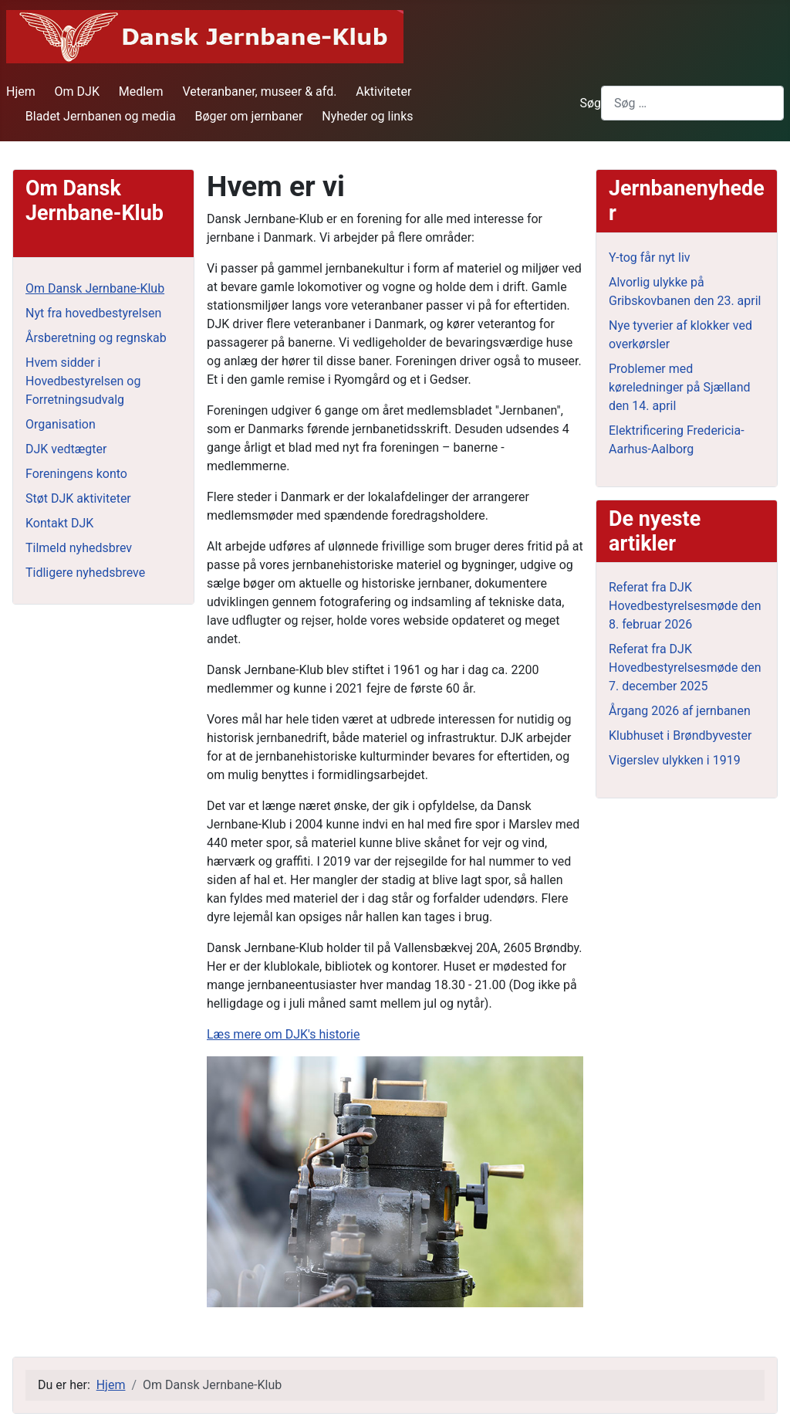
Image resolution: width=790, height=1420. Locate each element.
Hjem (20, 91)
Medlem (141, 91)
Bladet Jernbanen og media (100, 116)
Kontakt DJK (59, 523)
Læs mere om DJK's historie (283, 1034)
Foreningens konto (76, 473)
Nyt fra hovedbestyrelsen (93, 313)
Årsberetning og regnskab (96, 337)
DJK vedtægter (65, 449)
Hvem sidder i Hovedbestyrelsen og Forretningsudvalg (82, 381)
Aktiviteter (383, 91)
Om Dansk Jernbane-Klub (94, 288)
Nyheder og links (367, 116)
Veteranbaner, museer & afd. (259, 91)
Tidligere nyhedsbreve (85, 572)
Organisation (60, 424)
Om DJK (77, 91)
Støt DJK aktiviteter (78, 498)
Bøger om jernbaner (248, 116)
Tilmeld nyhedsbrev (78, 548)
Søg (590, 103)
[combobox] (692, 103)
